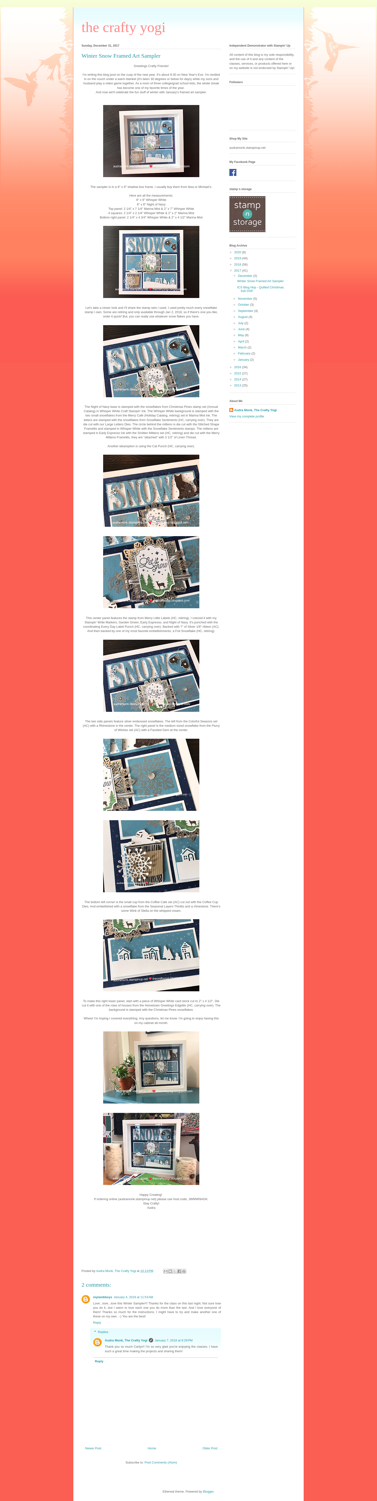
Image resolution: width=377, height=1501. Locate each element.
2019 (238, 258)
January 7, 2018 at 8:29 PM (174, 1340)
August (243, 317)
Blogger (208, 1491)
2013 (238, 385)
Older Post (210, 1448)
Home (152, 1448)
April (241, 341)
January (244, 359)
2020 (238, 252)
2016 (238, 367)
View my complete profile (246, 416)
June (242, 329)
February (244, 353)
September (246, 311)
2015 (238, 373)
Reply (97, 1322)
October (244, 304)
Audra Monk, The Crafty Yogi (126, 1340)
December (245, 276)
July (241, 323)
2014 (238, 379)
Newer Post (93, 1448)
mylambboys (102, 1297)
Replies (103, 1332)
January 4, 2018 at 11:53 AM (133, 1297)
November (245, 298)
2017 (238, 270)
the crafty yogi (124, 27)
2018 (238, 264)
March (243, 347)
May (241, 335)
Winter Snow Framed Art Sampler (260, 281)
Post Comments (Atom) (161, 1462)
